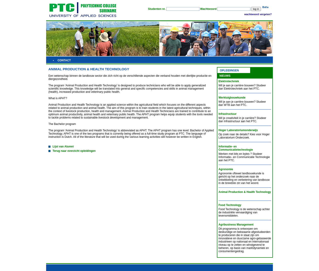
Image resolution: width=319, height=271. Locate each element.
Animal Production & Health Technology (244, 192)
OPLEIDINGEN (229, 70)
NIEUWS (224, 75)
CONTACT (64, 60)
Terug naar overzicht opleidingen (72, 150)
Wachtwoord (208, 9)
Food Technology (229, 205)
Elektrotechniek (228, 81)
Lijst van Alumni (61, 146)
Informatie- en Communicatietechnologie (235, 148)
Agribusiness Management (236, 224)
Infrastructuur (227, 114)
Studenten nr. (157, 9)
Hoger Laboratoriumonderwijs (238, 130)
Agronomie (225, 169)
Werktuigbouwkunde (232, 97)
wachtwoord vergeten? (258, 14)
